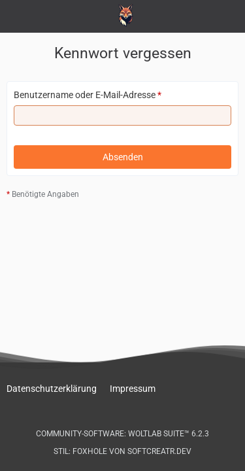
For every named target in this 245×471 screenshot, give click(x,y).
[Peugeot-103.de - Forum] (122, 15)
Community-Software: (122, 433)
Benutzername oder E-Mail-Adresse (84, 95)
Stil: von (122, 451)
